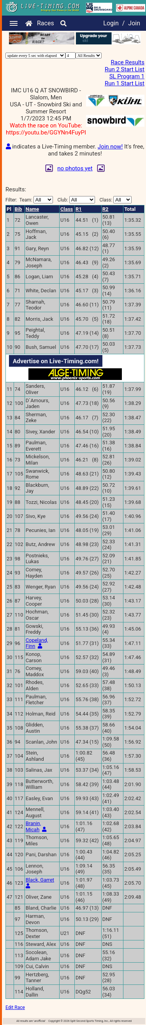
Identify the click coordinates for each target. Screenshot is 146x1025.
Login (110, 23)
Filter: (29, 199)
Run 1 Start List (124, 83)
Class (66, 209)
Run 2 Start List (124, 69)
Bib (18, 209)
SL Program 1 (126, 76)
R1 (79, 209)
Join (134, 23)
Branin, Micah (33, 826)
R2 (105, 209)
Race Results (127, 62)
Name (32, 209)
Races (45, 23)
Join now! (110, 146)
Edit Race (15, 1007)
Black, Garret (40, 880)
